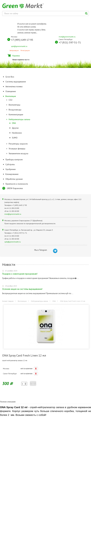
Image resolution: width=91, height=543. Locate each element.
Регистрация (25, 50)
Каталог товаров (7, 301)
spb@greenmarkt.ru (19, 46)
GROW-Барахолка (15, 188)
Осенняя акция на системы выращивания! (22, 289)
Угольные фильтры (17, 148)
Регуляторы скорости (18, 143)
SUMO (14, 137)
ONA (14, 123)
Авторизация (14, 50)
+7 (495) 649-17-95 (22, 39)
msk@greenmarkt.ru (67, 37)
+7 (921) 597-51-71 (70, 42)
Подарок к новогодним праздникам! (19, 273)
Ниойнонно (17, 132)
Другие (15, 128)
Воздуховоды (15, 109)
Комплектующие (16, 114)
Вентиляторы (14, 104)
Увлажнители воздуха (18, 153)
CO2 (10, 100)
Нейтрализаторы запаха (19, 119)
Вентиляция (22, 301)
